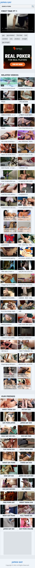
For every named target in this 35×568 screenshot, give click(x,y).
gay (3, 35)
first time (19, 35)
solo (11, 39)
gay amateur (10, 35)
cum (25, 35)
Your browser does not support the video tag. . (17, 23)
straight (24, 39)
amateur (17, 39)
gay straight (6, 42)
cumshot (5, 39)
